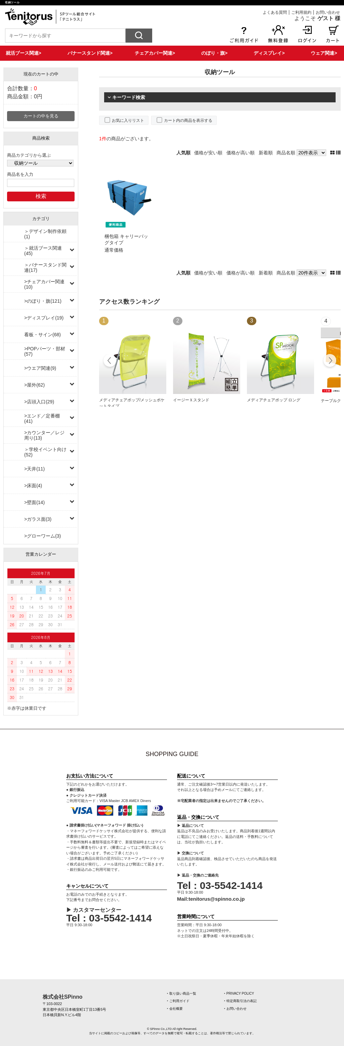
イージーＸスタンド (191, 400)
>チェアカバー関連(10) (44, 284)
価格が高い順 (240, 152)
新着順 (266, 152)
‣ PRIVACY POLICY (239, 993)
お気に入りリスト (128, 120)
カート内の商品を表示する (188, 120)
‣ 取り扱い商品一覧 (181, 993)
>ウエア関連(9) (40, 368)
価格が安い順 (208, 152)
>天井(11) (34, 468)
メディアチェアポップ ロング (273, 400)
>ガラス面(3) (37, 519)
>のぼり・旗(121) (42, 301)
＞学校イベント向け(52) (45, 452)
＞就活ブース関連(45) (43, 250)
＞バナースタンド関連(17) (45, 267)
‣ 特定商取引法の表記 (240, 1001)
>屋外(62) (34, 385)
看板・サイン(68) (42, 334)
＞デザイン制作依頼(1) (45, 234)
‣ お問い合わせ (235, 1008)
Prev (110, 361)
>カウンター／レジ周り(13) (44, 435)
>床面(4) (33, 485)
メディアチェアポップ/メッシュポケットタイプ (132, 403)
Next (329, 361)
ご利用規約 (301, 12)
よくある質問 (275, 12)
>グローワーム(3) (42, 536)
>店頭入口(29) (39, 401)
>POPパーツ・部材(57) (44, 351)
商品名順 (285, 152)
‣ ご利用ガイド (178, 1001)
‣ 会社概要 (175, 1008)
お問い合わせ (328, 12)
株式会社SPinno (62, 997)
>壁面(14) (34, 502)
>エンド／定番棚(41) (42, 418)
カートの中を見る (41, 116)
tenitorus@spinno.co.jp (216, 899)
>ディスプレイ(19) (43, 317)
